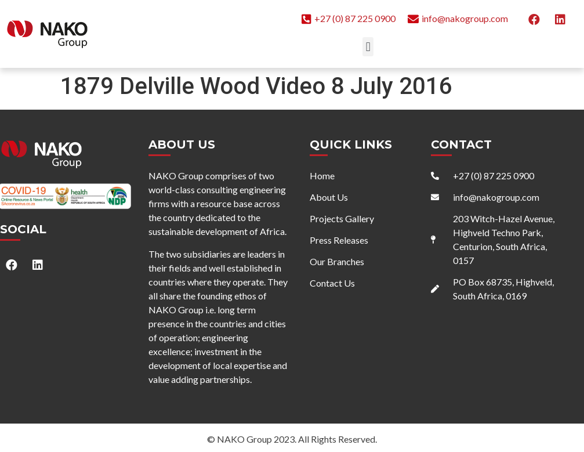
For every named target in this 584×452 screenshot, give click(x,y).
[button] (367, 46)
